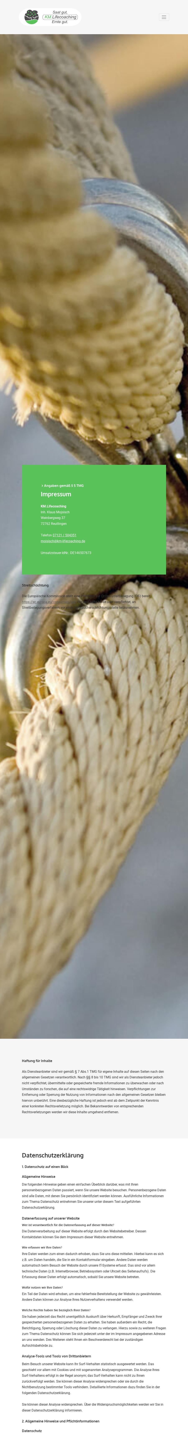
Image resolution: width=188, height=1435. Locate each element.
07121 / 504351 (64, 535)
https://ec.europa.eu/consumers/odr (48, 602)
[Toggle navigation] (164, 17)
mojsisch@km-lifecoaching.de (63, 541)
